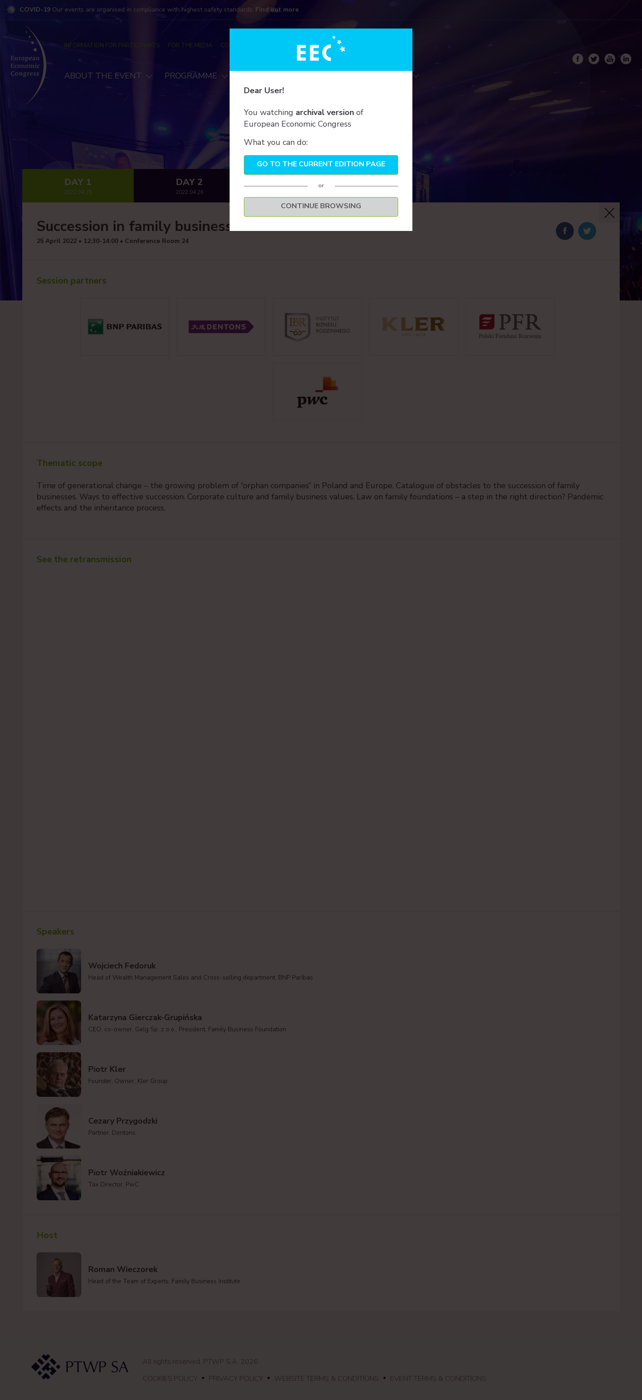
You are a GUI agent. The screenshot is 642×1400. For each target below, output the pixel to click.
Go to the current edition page (321, 164)
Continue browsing (321, 206)
